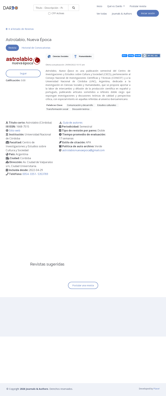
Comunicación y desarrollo (80, 105)
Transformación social (57, 109)
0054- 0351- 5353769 (35, 174)
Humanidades (82, 56)
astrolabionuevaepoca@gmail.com (83, 150)
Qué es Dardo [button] (115, 6)
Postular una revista (83, 285)
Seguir (23, 73)
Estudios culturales (106, 105)
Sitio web (14, 130)
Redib (137, 55)
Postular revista (138, 6)
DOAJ (131, 55)
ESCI (124, 55)
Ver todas (102, 13)
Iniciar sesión (148, 13)
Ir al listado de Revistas (20, 28)
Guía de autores (73, 122)
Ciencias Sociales (57, 56)
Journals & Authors (122, 13)
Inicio (99, 6)
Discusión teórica (80, 109)
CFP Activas (58, 13)
